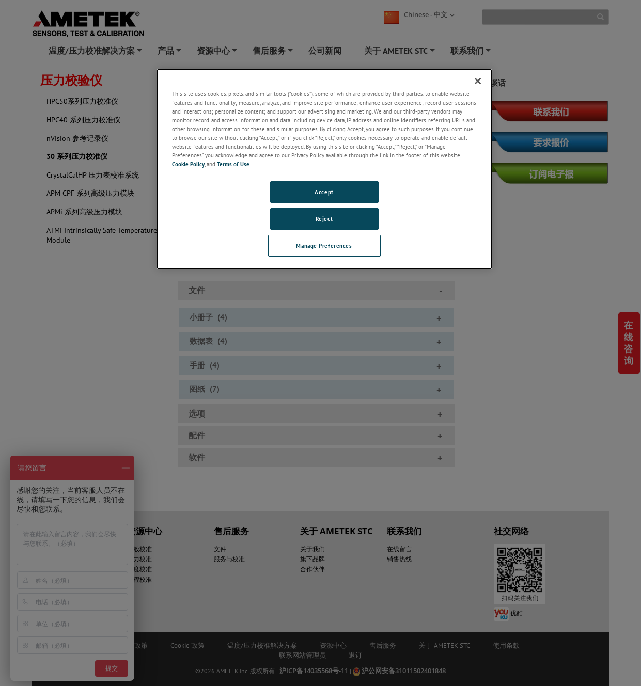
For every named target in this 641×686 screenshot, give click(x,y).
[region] (324, 169)
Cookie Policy (188, 164)
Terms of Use (233, 164)
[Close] (477, 81)
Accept (324, 192)
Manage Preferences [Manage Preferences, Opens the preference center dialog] (324, 245)
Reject (324, 218)
